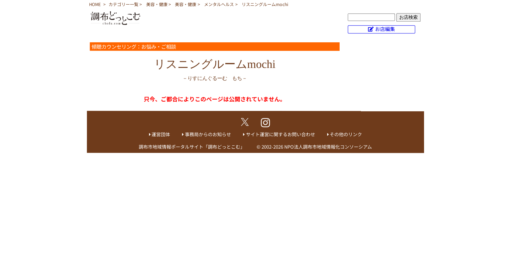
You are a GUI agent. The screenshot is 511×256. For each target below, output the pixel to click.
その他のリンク (346, 134)
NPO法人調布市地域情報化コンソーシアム (328, 146)
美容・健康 (156, 4)
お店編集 (385, 28)
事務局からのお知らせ (208, 134)
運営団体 (161, 134)
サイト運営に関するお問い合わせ (280, 134)
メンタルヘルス (219, 4)
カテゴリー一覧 (123, 4)
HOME (95, 4)
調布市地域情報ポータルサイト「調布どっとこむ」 (192, 146)
